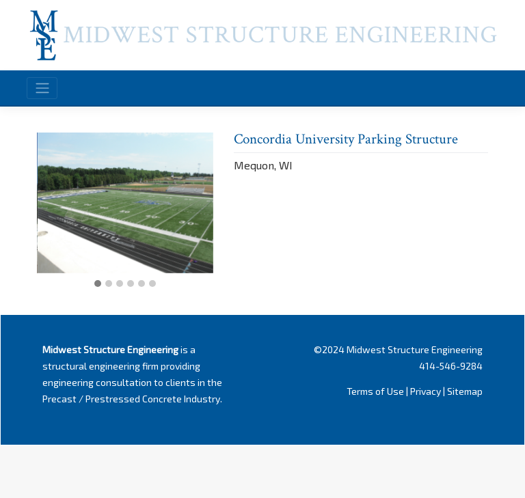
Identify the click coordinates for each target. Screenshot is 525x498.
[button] (97, 284)
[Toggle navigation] (42, 88)
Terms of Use (375, 391)
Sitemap (465, 391)
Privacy (425, 391)
